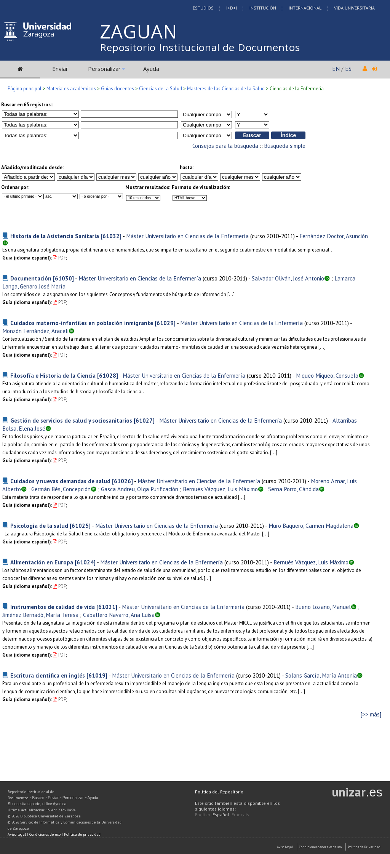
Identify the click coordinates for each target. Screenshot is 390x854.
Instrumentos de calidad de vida (52, 606)
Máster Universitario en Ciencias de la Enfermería (187, 236)
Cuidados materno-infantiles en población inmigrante (81, 323)
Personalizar (104, 68)
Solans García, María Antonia (321, 675)
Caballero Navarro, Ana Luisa (119, 614)
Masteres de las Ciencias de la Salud (226, 88)
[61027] (144, 420)
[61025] (80, 525)
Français (240, 814)
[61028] (107, 375)
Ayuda (151, 68)
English (202, 814)
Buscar (38, 798)
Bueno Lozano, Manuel (323, 606)
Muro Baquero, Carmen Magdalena (311, 525)
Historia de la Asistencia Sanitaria (54, 236)
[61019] (96, 675)
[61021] (106, 606)
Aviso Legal (285, 847)
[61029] (165, 323)
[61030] (63, 278)
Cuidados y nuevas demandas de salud (60, 481)
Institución (262, 8)
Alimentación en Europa (41, 562)
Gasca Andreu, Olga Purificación (139, 489)
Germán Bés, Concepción (61, 489)
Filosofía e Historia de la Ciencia (53, 375)
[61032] (111, 236)
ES (348, 68)
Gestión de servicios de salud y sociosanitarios (71, 420)
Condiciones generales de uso (320, 847)
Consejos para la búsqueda (225, 145)
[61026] (122, 481)
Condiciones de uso (45, 834)
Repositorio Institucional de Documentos (200, 47)
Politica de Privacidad (364, 847)
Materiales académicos (71, 88)
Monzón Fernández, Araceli (35, 331)
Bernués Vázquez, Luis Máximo (220, 489)
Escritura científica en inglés (47, 675)
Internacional (305, 8)
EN (336, 68)
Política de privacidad (82, 834)
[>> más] (371, 714)
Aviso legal (17, 834)
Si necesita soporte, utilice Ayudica (37, 804)
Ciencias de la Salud (160, 88)
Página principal (25, 88)
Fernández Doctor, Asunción (333, 236)
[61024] (85, 562)
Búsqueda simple (284, 145)
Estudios (203, 8)
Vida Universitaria (354, 8)
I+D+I (231, 8)
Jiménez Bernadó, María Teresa (40, 614)
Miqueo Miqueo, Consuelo (327, 375)
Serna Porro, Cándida (293, 489)
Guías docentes (117, 88)
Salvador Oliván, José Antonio (288, 278)
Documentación (30, 278)
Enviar (60, 68)
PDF (59, 258)
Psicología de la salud (39, 525)
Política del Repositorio (219, 792)
